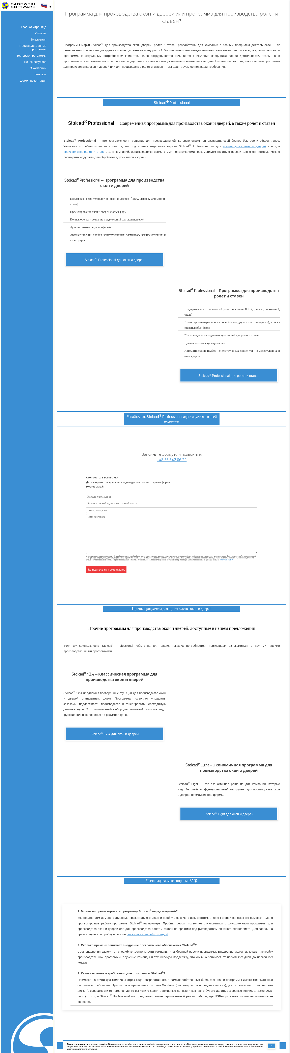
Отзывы (40, 33)
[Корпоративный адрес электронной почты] (171, 503)
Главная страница (33, 27)
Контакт (40, 74)
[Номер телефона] (171, 510)
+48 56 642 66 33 (172, 460)
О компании (38, 68)
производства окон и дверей (244, 146)
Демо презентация (33, 80)
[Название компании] (171, 496)
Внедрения (38, 39)
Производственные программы (33, 47)
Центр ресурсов (35, 61)
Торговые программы (31, 55)
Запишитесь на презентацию (106, 569)
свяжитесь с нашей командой (147, 934)
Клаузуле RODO (226, 560)
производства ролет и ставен (84, 151)
